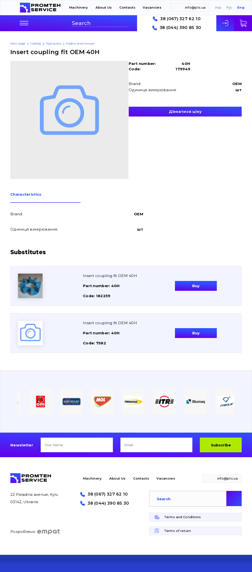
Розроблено (35, 531)
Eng (240, 7)
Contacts (127, 7)
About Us (103, 7)
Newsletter (21, 445)
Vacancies (152, 7)
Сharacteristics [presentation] (26, 194)
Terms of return (177, 531)
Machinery (78, 7)
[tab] (45, 197)
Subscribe (221, 445)
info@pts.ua (195, 7)
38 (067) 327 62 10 (180, 19)
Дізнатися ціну (185, 111)
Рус (229, 7)
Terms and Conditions (182, 517)
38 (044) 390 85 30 (180, 28)
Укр (218, 7)
